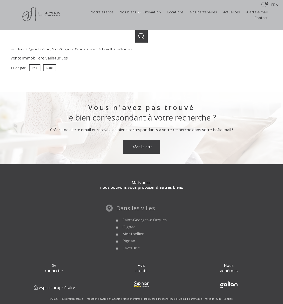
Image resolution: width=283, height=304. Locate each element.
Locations (175, 12)
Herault (107, 49)
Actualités (231, 12)
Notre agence (102, 12)
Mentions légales (167, 299)
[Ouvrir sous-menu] (139, 12)
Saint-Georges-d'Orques (144, 231)
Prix (34, 67)
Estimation (151, 12)
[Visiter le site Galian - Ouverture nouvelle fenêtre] (229, 284)
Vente (94, 49)
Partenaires (195, 299)
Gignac (128, 238)
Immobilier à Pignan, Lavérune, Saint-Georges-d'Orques (47, 49)
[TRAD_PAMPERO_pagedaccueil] (40, 19)
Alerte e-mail (257, 12)
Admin (183, 299)
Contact (261, 17)
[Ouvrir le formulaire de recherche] (141, 36)
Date (49, 67)
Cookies (228, 299)
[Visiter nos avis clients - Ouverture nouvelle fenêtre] (141, 284)
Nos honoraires (131, 299)
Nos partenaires (203, 12)
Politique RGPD (212, 299)
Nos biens (128, 12)
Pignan (128, 252)
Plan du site (149, 299)
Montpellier (133, 245)
